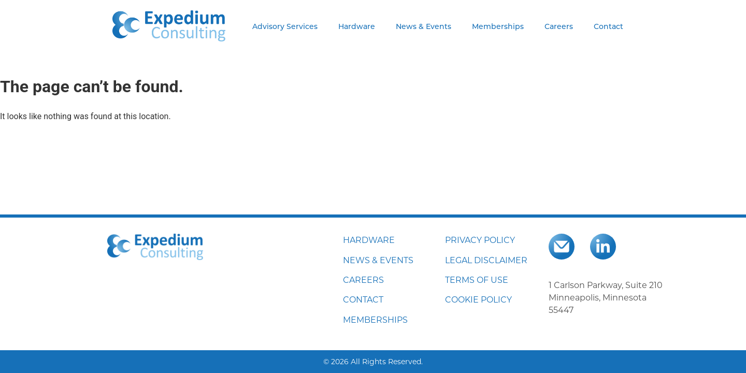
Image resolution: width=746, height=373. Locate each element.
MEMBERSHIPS (375, 319)
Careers (558, 26)
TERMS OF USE (476, 279)
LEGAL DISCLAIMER (486, 259)
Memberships (498, 26)
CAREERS (363, 279)
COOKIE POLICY (478, 299)
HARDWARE (369, 239)
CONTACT (363, 299)
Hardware (356, 26)
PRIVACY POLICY (480, 239)
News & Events (423, 26)
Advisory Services (285, 26)
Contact (608, 26)
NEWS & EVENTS (378, 259)
